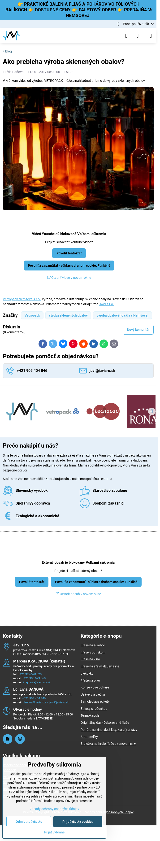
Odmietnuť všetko (29, 822)
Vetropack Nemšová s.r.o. (22, 299)
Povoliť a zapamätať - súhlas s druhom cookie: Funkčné (69, 265)
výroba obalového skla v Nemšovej (122, 315)
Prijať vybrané (54, 832)
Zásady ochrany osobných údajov (109, 812)
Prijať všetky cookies (77, 822)
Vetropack (32, 315)
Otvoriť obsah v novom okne (78, 594)
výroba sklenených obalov (68, 315)
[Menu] (150, 35)
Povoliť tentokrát (69, 253)
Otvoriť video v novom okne (69, 277)
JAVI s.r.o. (106, 304)
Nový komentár (138, 329)
